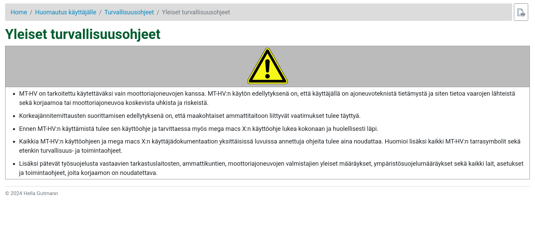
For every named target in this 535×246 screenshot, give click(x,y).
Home (19, 12)
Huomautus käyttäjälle (65, 12)
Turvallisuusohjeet (129, 12)
